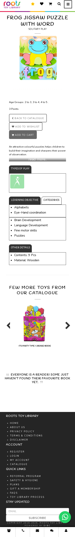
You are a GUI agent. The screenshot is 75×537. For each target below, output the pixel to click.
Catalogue (19, 464)
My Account (20, 460)
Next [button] (67, 327)
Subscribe (37, 518)
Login (14, 455)
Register (17, 451)
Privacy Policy (22, 431)
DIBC (47, 525)
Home (14, 423)
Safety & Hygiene (24, 480)
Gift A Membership (25, 488)
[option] (34, 325)
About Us (17, 427)
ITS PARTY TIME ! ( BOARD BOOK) (34, 325)
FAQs (14, 492)
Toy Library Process (27, 497)
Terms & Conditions (26, 435)
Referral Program (25, 476)
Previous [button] (8, 327)
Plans (14, 484)
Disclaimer (19, 439)
